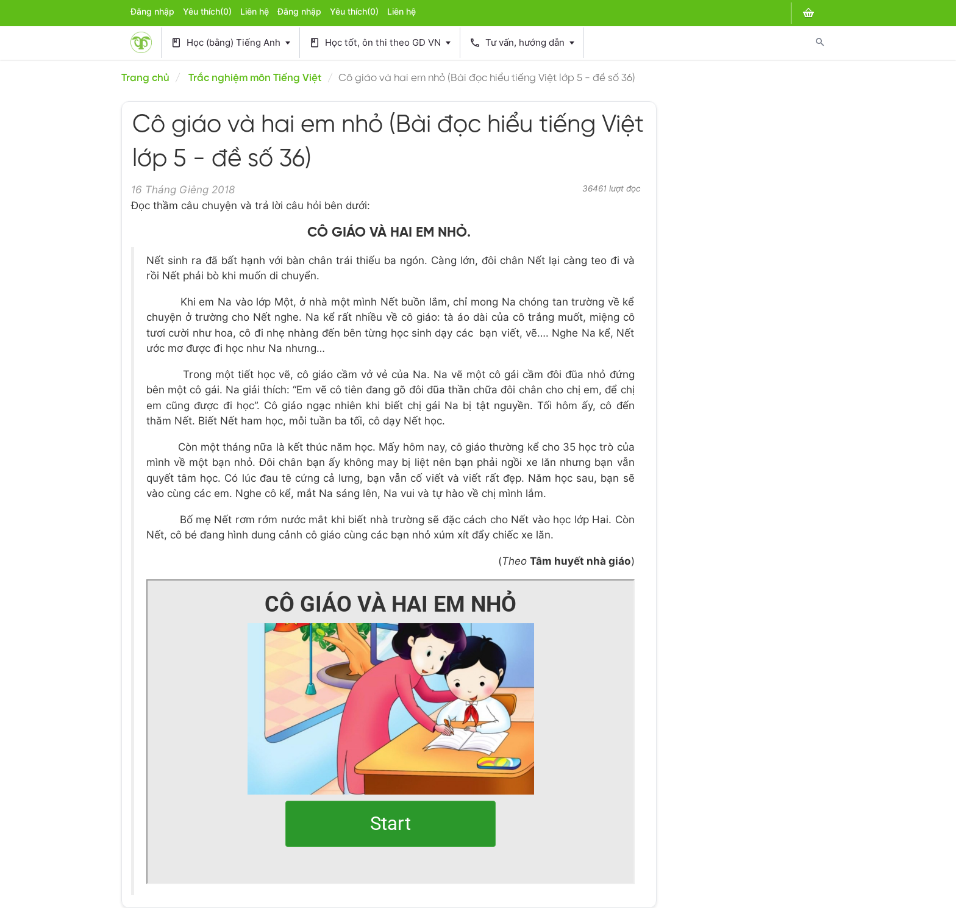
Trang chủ (145, 78)
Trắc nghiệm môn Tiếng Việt (255, 78)
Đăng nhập (152, 11)
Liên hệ (254, 11)
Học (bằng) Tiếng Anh (230, 43)
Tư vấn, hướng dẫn (521, 43)
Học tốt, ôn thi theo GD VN (380, 43)
